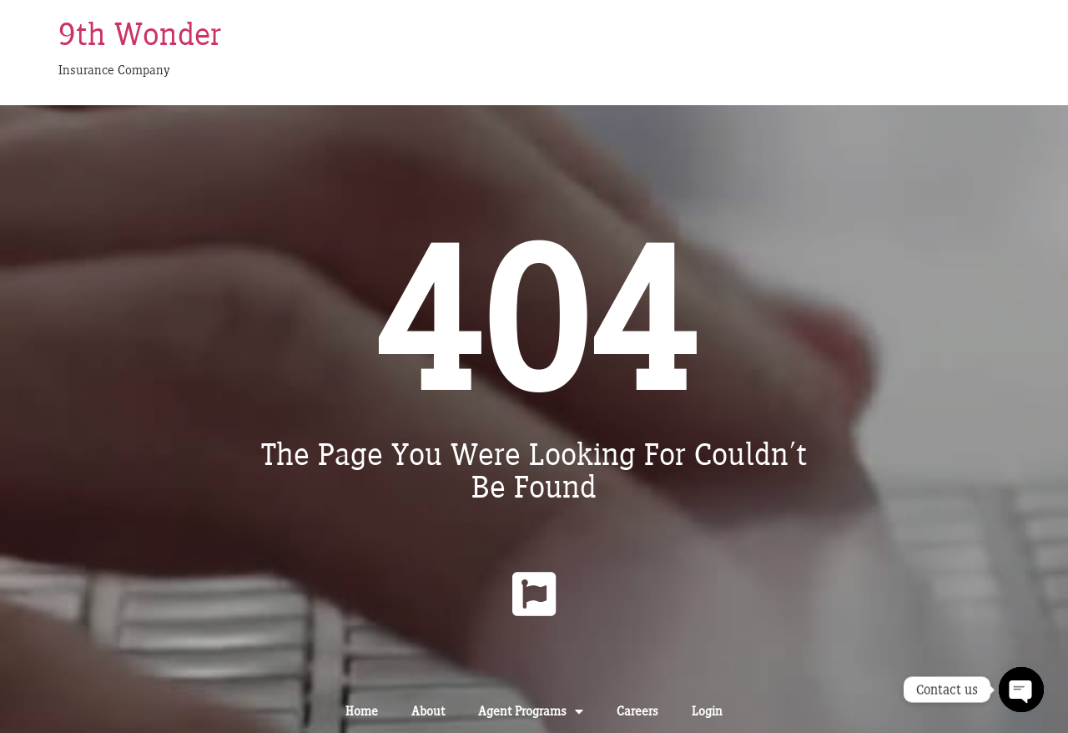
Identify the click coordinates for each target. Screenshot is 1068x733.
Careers (637, 711)
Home (361, 711)
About (428, 711)
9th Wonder (139, 33)
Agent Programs (530, 711)
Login (707, 711)
